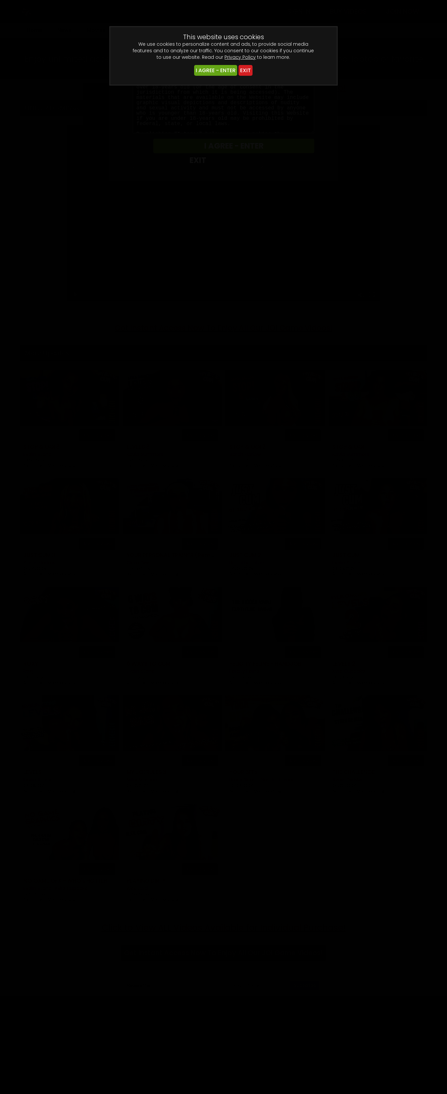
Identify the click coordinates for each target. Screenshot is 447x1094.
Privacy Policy (240, 57)
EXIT (245, 70)
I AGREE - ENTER (216, 70)
